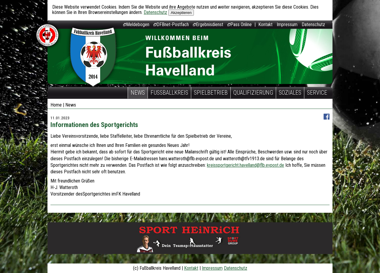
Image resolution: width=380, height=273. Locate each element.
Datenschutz (155, 12)
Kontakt (265, 24)
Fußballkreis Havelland (93, 57)
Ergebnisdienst (208, 24)
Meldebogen (136, 24)
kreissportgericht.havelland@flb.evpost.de (245, 165)
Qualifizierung (253, 92)
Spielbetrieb (211, 92)
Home (56, 105)
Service (317, 92)
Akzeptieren (181, 12)
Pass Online (239, 24)
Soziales (290, 92)
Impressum (287, 24)
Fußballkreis (169, 92)
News (138, 92)
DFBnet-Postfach (171, 24)
